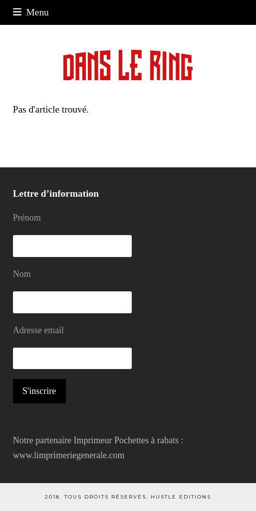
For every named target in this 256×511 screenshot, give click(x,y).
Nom (22, 274)
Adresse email (38, 330)
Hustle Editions (181, 497)
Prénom (27, 218)
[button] (31, 12)
